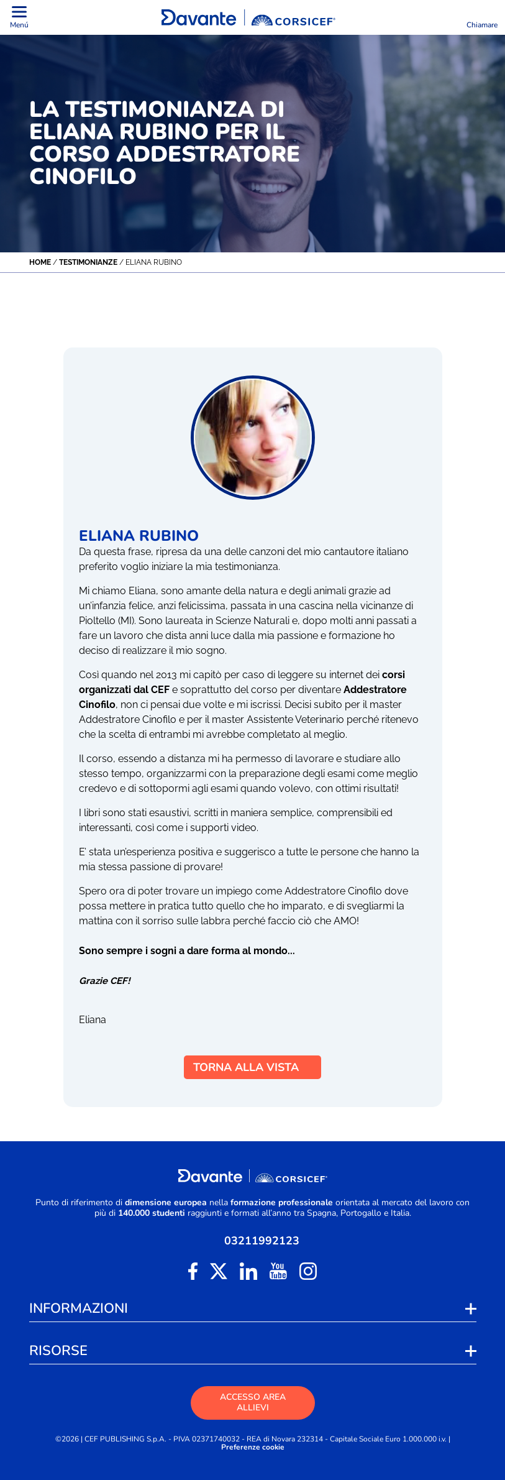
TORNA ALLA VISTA (252, 1067)
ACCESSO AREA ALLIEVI (253, 1402)
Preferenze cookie (252, 1447)
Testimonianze (88, 262)
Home (40, 262)
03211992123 (261, 1240)
